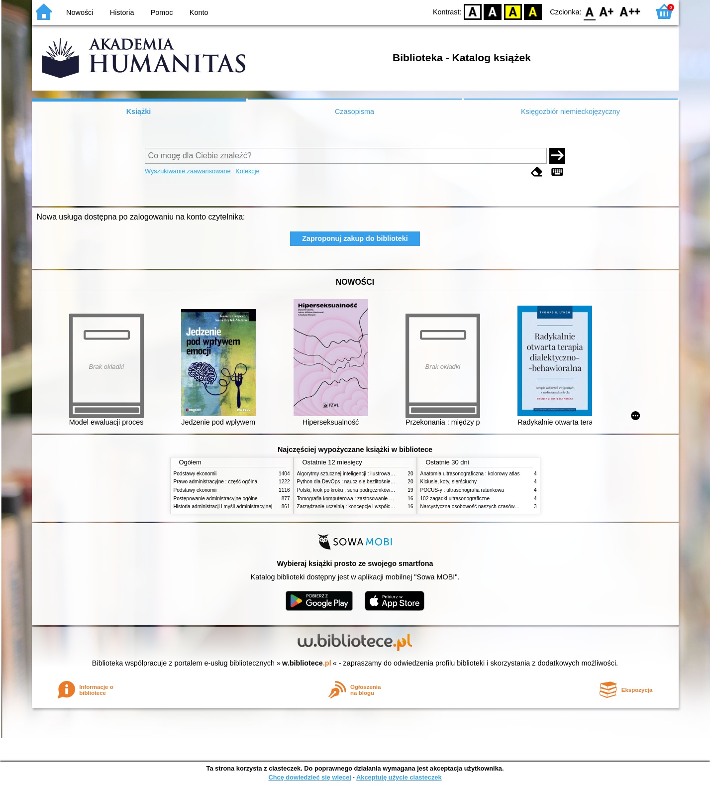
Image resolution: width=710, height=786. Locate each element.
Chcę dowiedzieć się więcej (309, 777)
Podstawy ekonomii (195, 473)
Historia (122, 12)
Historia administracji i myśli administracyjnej (223, 506)
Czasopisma (354, 111)
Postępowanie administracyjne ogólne (216, 498)
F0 (590, 11)
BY (533, 11)
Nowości (79, 12)
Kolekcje (247, 171)
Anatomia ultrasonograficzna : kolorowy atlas (470, 473)
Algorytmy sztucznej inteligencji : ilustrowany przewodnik (359, 473)
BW (493, 11)
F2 (630, 11)
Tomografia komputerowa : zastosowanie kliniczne (352, 498)
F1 (606, 11)
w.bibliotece (306, 663)
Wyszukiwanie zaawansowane (188, 171)
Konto (199, 12)
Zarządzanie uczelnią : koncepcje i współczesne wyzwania (362, 506)
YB (512, 11)
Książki (138, 111)
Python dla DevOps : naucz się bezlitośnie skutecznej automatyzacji (372, 481)
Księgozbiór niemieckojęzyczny (570, 111)
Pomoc (162, 12)
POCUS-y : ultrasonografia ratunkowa (462, 490)
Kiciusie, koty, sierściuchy (448, 481)
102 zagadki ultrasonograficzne (455, 498)
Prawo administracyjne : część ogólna (216, 481)
